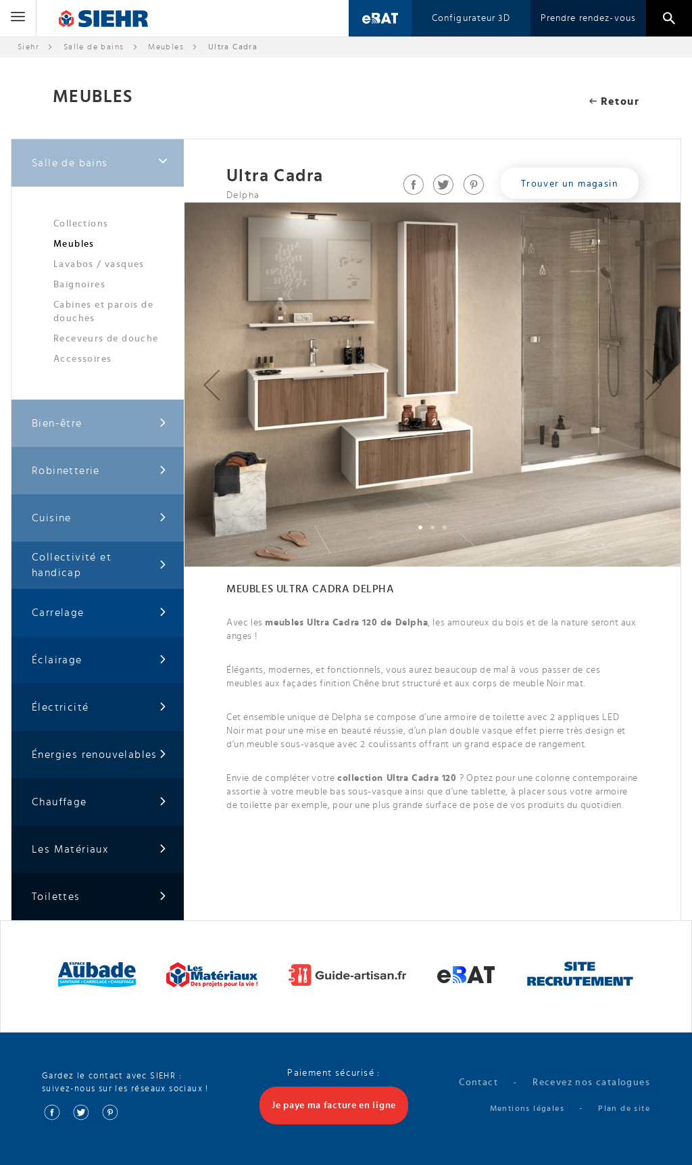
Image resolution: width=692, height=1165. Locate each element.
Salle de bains (94, 47)
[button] (211, 384)
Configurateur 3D (471, 18)
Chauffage (99, 802)
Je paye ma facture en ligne (334, 1105)
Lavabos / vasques (99, 264)
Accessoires (82, 359)
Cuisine (99, 518)
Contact (478, 1082)
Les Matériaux (99, 849)
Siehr (28, 47)
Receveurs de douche (106, 338)
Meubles (74, 244)
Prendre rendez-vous (588, 18)
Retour (614, 101)
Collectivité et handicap (99, 565)
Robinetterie (99, 471)
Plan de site (624, 1108)
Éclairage (99, 660)
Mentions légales (527, 1108)
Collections (80, 224)
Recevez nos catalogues (591, 1082)
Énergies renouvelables (99, 755)
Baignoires (79, 284)
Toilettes (99, 897)
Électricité (99, 707)
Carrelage (99, 613)
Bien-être (99, 423)
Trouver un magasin (569, 184)
